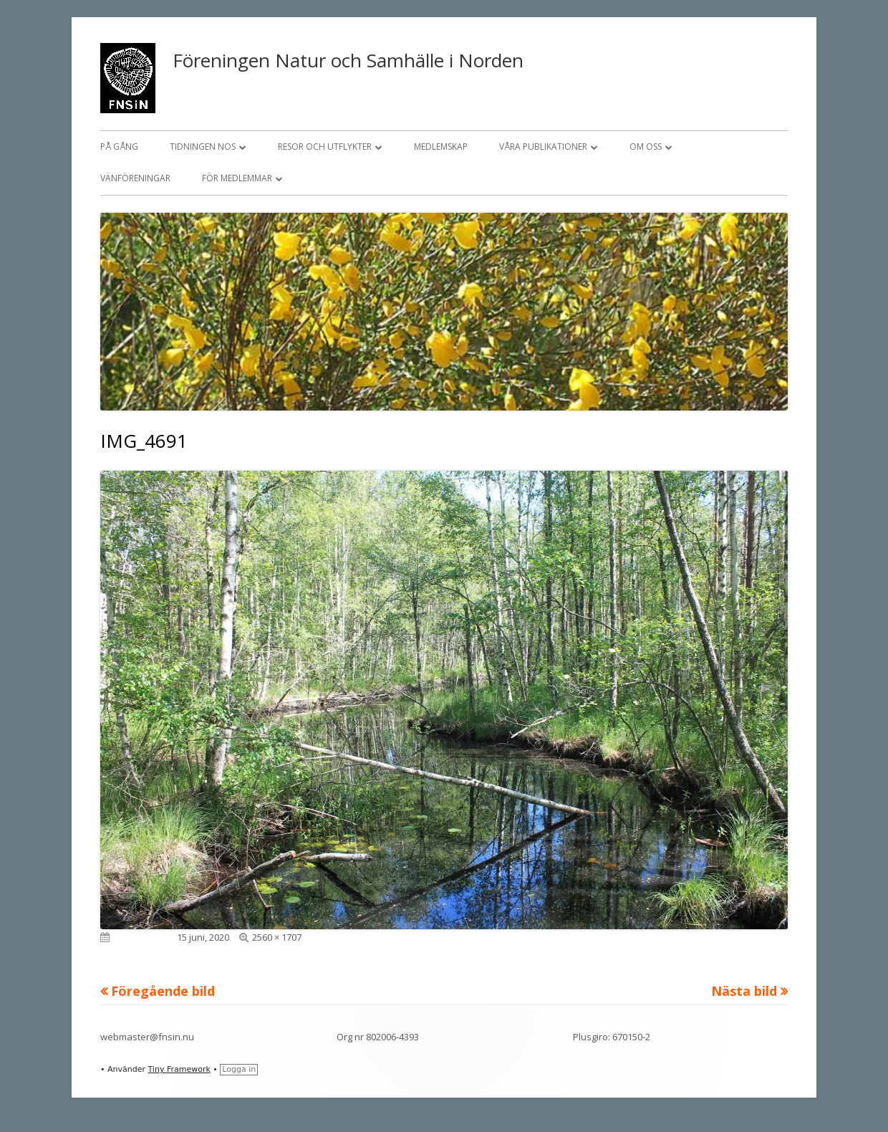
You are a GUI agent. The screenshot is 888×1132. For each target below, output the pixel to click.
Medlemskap (441, 146)
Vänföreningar (135, 178)
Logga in (239, 1069)
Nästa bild (744, 990)
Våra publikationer (543, 146)
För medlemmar (237, 178)
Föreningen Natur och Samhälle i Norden (348, 60)
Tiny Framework (179, 1069)
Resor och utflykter (325, 146)
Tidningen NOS (203, 146)
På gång (119, 146)
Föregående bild (163, 990)
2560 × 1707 (276, 937)
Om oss (645, 146)
